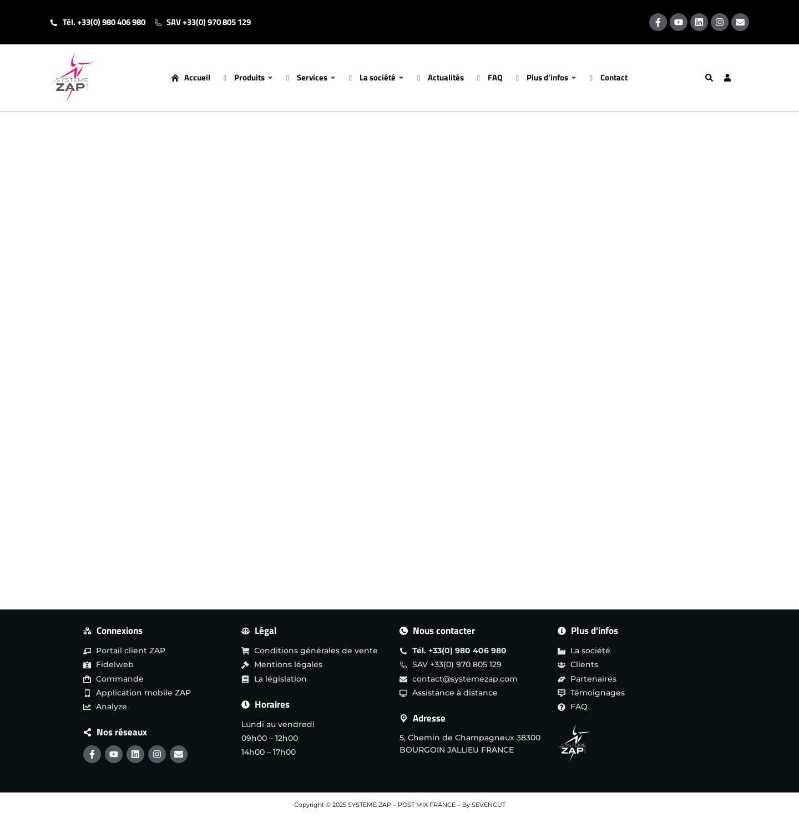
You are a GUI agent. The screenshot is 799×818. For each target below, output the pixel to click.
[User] (729, 78)
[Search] (710, 78)
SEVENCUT (488, 805)
